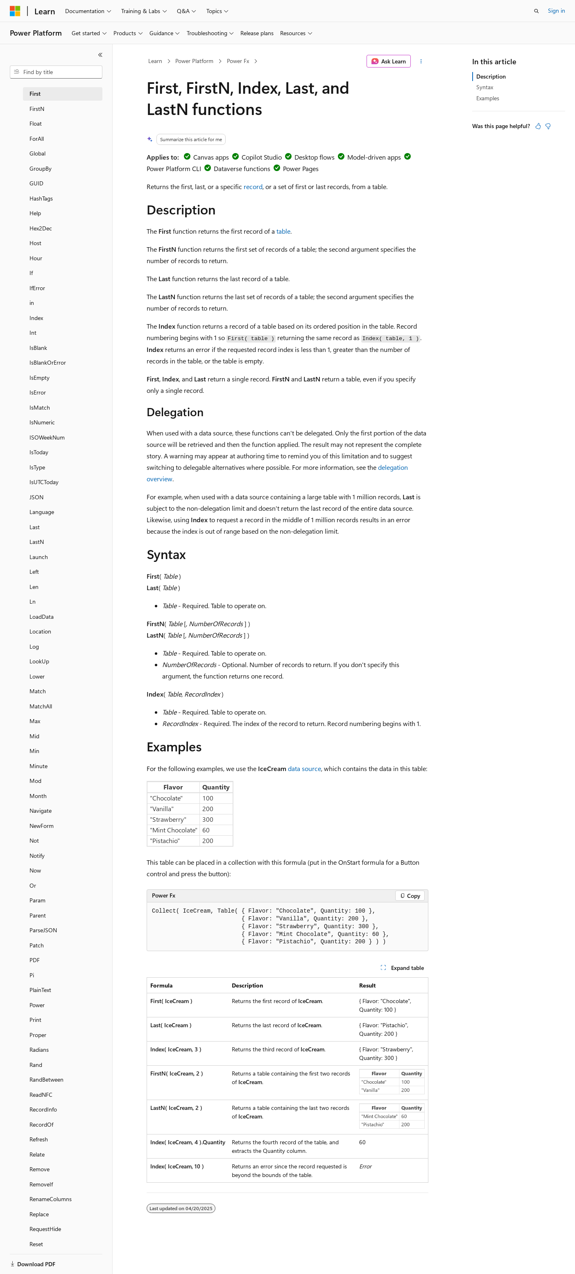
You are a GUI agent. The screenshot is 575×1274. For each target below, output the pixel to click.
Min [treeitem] (34, 751)
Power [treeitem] (37, 1005)
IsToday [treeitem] (38, 452)
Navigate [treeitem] (40, 810)
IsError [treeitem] (37, 392)
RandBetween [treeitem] (46, 1079)
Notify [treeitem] (37, 855)
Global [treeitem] (37, 153)
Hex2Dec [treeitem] (40, 228)
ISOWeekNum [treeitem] (47, 437)
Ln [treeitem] (32, 601)
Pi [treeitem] (31, 975)
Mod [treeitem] (35, 781)
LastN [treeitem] (36, 542)
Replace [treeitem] (39, 1214)
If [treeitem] (31, 273)
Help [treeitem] (35, 213)
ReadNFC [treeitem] (40, 1094)
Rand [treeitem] (35, 1065)
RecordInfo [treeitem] (43, 1109)
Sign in (556, 10)
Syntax (484, 87)
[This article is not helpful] (548, 126)
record (253, 186)
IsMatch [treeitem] (39, 407)
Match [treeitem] (37, 691)
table (283, 231)
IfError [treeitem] (37, 288)
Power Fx (238, 61)
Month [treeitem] (38, 796)
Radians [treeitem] (39, 1049)
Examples (487, 98)
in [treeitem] (31, 303)
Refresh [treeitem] (38, 1139)
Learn (155, 61)
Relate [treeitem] (37, 1154)
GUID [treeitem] (36, 183)
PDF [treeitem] (34, 960)
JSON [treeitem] (36, 497)
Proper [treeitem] (37, 1035)
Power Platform (194, 61)
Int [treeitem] (32, 332)
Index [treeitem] (36, 318)
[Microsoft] (15, 11)
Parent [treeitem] (37, 915)
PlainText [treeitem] (40, 990)
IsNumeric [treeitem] (42, 422)
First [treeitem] (35, 93)
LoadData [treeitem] (41, 616)
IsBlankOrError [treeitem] (47, 362)
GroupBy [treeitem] (40, 168)
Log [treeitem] (34, 646)
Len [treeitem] (33, 587)
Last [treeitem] (34, 527)
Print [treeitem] (35, 1020)
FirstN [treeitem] (36, 109)
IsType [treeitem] (37, 467)
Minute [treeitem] (38, 766)
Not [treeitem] (34, 840)
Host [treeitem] (35, 243)
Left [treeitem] (34, 571)
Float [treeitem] (35, 123)
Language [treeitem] (41, 512)
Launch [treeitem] (38, 557)
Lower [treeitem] (37, 676)
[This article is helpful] (538, 126)
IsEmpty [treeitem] (39, 377)
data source (304, 768)
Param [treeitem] (37, 900)
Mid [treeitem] (34, 736)
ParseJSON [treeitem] (43, 930)
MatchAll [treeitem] (40, 706)
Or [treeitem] (32, 885)
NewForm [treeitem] (41, 826)
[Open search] (536, 11)
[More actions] (421, 61)
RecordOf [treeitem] (41, 1124)
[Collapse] (100, 54)
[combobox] (56, 72)
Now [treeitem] (35, 870)
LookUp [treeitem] (39, 661)
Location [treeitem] (40, 631)
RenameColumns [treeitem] (50, 1199)
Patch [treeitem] (36, 945)
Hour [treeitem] (35, 258)
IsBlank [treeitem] (38, 348)
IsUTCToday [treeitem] (44, 482)
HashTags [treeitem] (41, 198)
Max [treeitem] (34, 721)
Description (491, 76)
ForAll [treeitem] (36, 138)
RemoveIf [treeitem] (41, 1184)
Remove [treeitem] (39, 1169)
